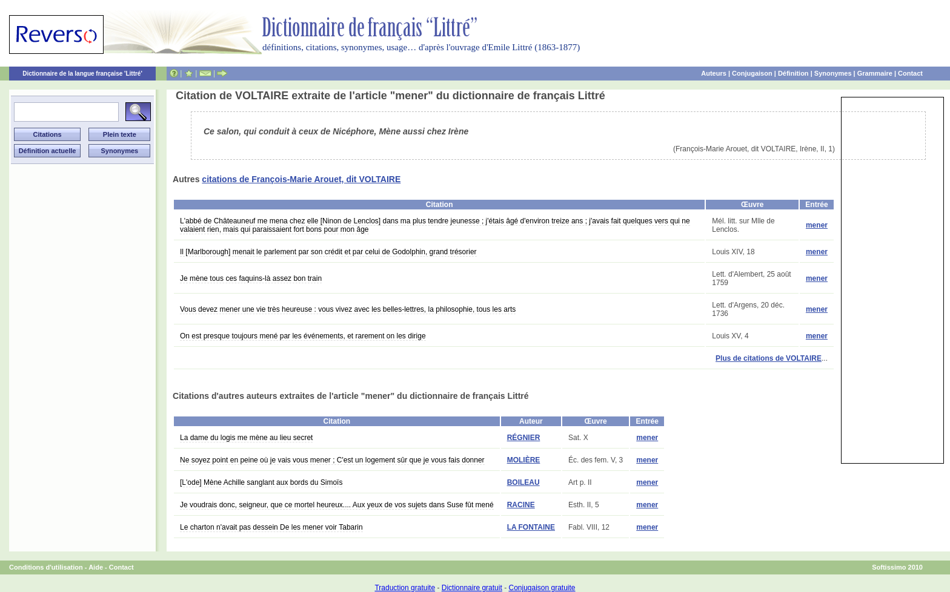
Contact (910, 73)
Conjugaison (752, 73)
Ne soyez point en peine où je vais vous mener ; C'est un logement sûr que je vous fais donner (332, 460)
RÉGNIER (523, 437)
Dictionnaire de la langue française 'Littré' (82, 73)
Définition (793, 73)
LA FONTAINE (531, 527)
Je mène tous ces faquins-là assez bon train (251, 278)
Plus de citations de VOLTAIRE (769, 358)
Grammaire (874, 73)
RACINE (521, 505)
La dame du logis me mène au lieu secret (246, 437)
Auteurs (713, 73)
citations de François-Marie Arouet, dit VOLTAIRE (301, 179)
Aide (95, 567)
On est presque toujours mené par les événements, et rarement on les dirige (303, 336)
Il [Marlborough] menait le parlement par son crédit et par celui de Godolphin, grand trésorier (328, 252)
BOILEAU (523, 482)
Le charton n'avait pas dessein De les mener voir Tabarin (271, 527)
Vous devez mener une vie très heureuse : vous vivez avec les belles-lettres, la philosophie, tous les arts (348, 309)
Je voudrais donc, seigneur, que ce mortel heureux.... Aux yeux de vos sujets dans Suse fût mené (337, 505)
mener (817, 225)
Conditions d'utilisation (46, 567)
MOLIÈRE (523, 460)
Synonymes (833, 73)
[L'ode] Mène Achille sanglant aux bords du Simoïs (261, 482)
